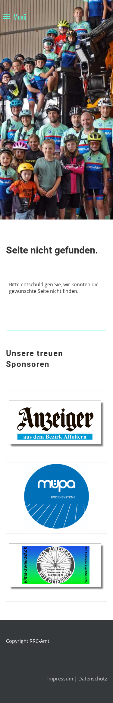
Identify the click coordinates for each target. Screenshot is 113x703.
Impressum (60, 678)
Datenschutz (92, 678)
